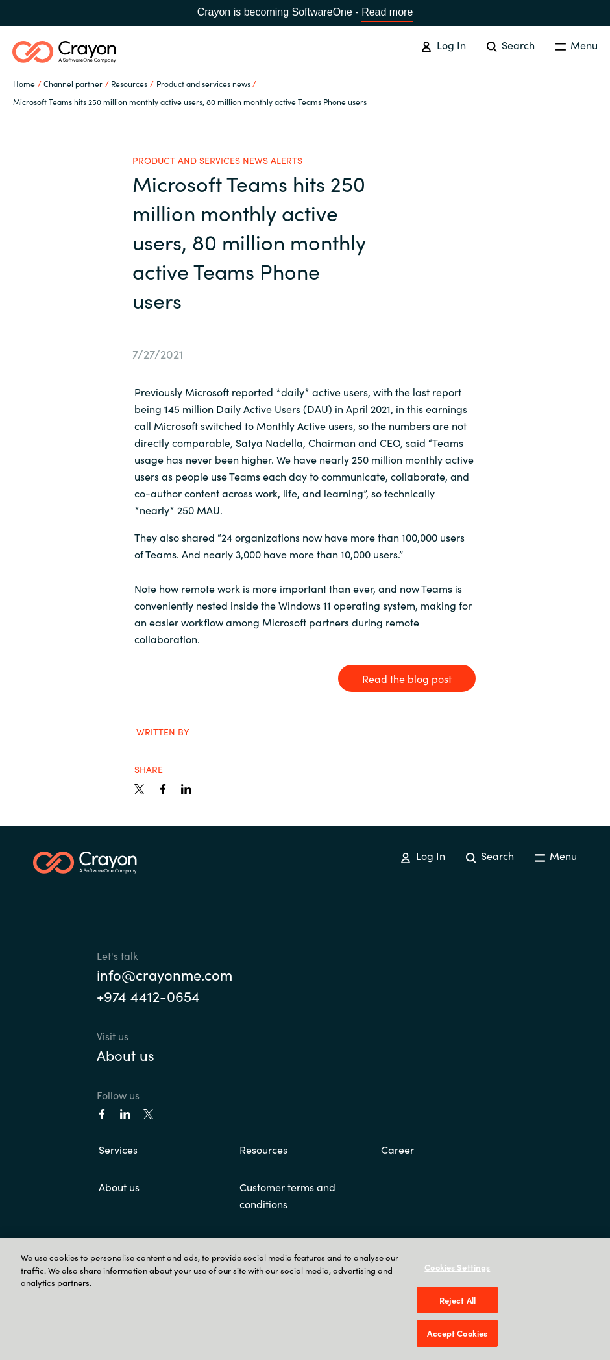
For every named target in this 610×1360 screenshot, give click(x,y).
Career (397, 1149)
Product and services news (203, 83)
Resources (263, 1149)
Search (511, 45)
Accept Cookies (457, 1333)
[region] (305, 1299)
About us (125, 1055)
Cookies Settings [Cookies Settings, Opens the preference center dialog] (457, 1267)
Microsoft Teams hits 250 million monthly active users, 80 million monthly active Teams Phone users (190, 101)
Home (24, 83)
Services (118, 1149)
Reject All (457, 1300)
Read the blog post (407, 678)
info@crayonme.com (164, 974)
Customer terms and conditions (287, 1195)
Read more (387, 12)
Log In (443, 45)
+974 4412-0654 (148, 996)
